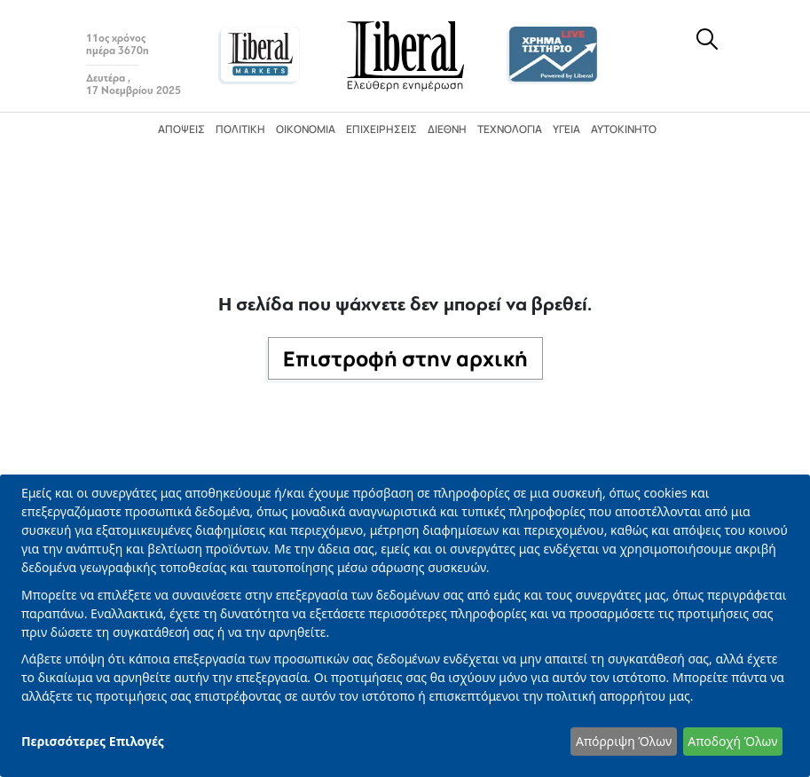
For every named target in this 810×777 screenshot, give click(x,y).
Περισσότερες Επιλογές (92, 741)
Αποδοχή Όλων (732, 741)
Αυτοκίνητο (624, 129)
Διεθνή (447, 129)
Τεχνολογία (509, 129)
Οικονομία (305, 129)
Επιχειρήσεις (381, 129)
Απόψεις (181, 129)
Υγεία (566, 129)
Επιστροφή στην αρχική (405, 358)
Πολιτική (240, 129)
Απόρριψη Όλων (624, 741)
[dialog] (405, 626)
